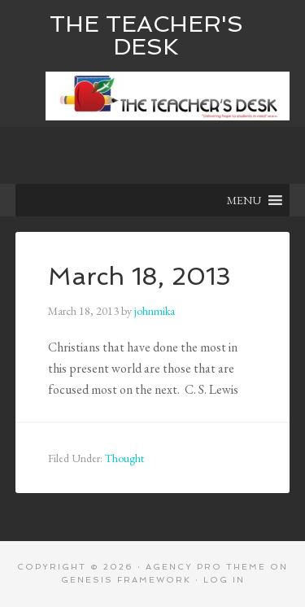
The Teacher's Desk (146, 35)
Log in (224, 579)
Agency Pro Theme (206, 566)
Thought (124, 458)
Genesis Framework (126, 579)
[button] (244, 200)
